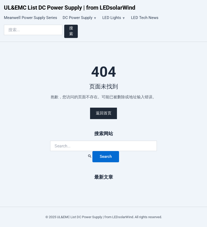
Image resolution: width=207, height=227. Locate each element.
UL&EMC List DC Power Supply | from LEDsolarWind (69, 7)
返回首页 (103, 113)
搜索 (71, 31)
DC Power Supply (77, 17)
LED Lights (111, 17)
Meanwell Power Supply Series (30, 17)
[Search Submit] (90, 155)
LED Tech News (144, 17)
